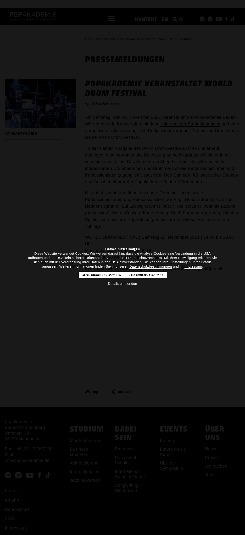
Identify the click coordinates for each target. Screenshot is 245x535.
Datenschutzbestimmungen (150, 266)
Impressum (193, 266)
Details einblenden (122, 284)
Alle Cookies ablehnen (146, 275)
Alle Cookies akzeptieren (101, 275)
